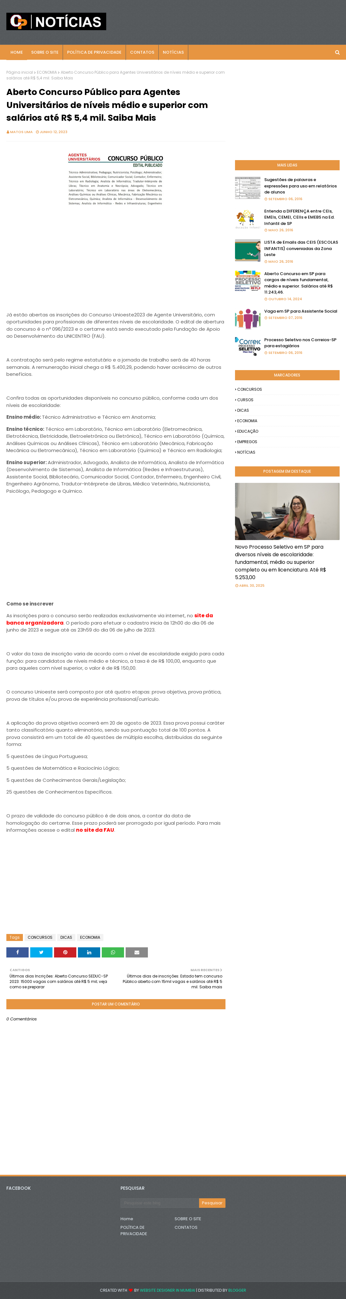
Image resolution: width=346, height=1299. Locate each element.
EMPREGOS (247, 441)
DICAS (66, 937)
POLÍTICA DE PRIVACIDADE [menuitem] (94, 52)
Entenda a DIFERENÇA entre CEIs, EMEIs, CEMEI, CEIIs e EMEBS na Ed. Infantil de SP (299, 217)
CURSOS (245, 400)
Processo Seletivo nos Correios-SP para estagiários (300, 343)
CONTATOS (186, 1227)
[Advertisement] (115, 254)
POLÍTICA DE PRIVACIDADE (134, 1230)
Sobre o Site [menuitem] (45, 52)
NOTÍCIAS (246, 452)
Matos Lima (21, 131)
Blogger (237, 1290)
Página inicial (19, 72)
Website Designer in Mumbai (167, 1290)
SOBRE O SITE (188, 1219)
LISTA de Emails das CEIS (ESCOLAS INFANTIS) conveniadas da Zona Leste (301, 248)
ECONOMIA (47, 72)
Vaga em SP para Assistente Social (300, 311)
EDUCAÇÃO (247, 431)
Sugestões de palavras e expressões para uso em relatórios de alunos (300, 186)
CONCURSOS (40, 937)
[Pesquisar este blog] (160, 1203)
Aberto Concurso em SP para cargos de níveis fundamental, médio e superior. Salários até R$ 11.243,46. (298, 283)
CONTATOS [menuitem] (142, 52)
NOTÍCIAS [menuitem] (173, 52)
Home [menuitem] (16, 52)
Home (127, 1219)
